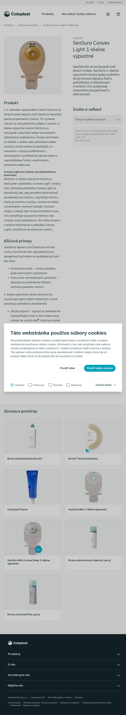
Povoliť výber (67, 368)
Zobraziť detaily (103, 385)
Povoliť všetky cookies (100, 368)
